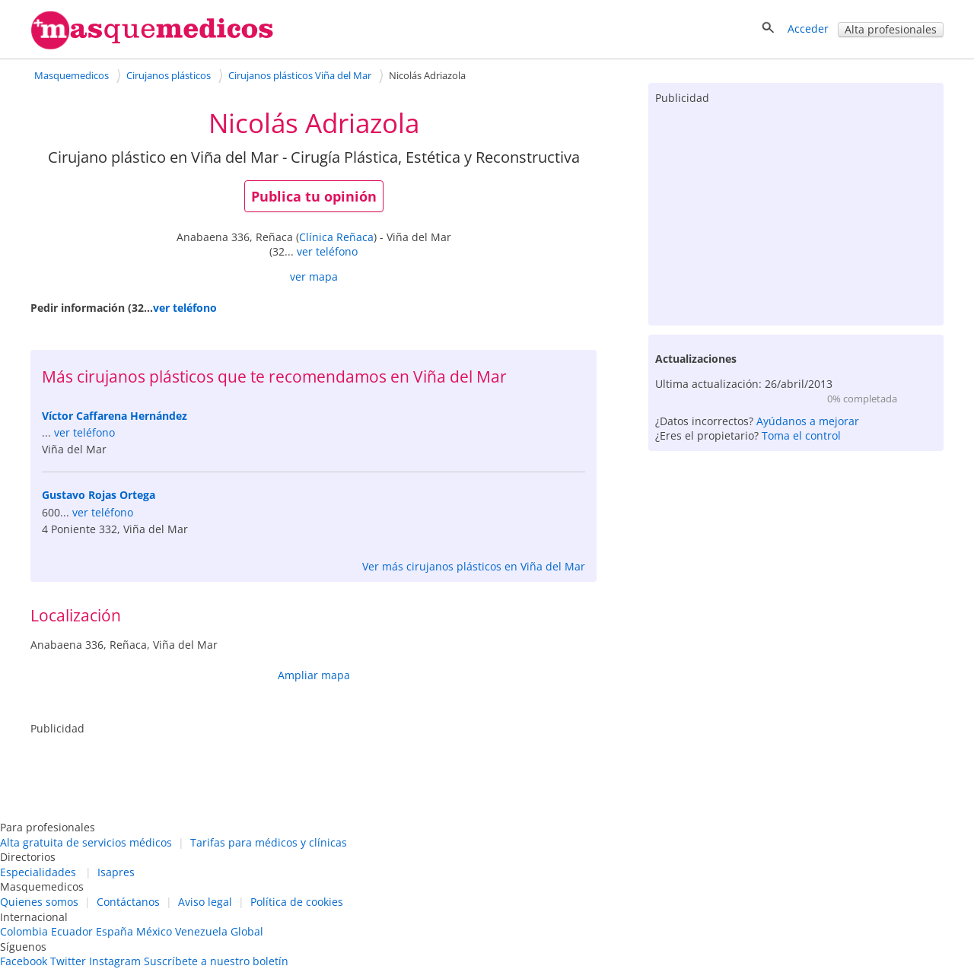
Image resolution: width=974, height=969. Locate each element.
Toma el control (801, 435)
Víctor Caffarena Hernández (114, 415)
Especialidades (38, 872)
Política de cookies (296, 901)
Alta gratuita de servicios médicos (86, 842)
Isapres (116, 872)
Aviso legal (205, 901)
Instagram (115, 961)
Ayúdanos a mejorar (807, 421)
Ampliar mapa (314, 675)
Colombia (24, 931)
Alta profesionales (891, 29)
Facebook (23, 961)
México (154, 931)
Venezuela (201, 931)
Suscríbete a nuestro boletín (216, 961)
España (114, 931)
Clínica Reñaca (336, 237)
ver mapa (314, 276)
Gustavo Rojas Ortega (98, 495)
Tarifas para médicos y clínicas (268, 842)
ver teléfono (327, 251)
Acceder (808, 28)
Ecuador (72, 931)
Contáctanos (128, 901)
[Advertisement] (796, 211)
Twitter (68, 961)
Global (247, 931)
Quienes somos (39, 901)
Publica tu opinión (314, 196)
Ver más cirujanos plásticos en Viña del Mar (473, 566)
